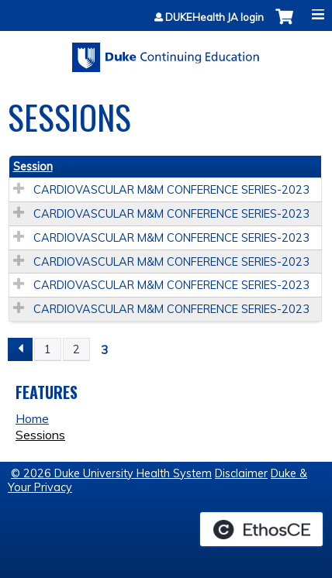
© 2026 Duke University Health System (111, 473)
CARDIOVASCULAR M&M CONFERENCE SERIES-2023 (171, 190)
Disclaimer (241, 473)
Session (33, 167)
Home (32, 418)
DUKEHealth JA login (214, 17)
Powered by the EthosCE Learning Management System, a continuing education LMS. (261, 529)
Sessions (40, 434)
